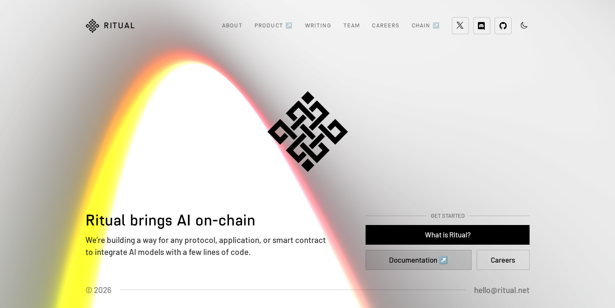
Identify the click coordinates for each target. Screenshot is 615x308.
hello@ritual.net (502, 290)
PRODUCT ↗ (274, 25)
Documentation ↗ (418, 259)
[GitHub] (503, 25)
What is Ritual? (448, 234)
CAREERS (385, 25)
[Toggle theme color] (524, 25)
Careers (503, 259)
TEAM (351, 25)
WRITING (318, 25)
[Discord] (481, 25)
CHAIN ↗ (426, 25)
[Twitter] (460, 25)
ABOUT (232, 25)
